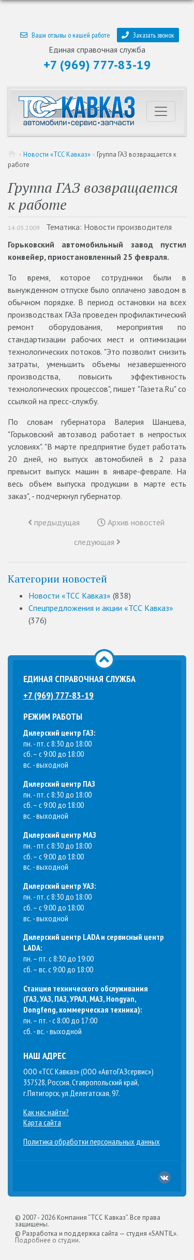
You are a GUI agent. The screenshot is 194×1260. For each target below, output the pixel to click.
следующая (97, 542)
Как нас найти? (46, 1112)
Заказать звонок (148, 35)
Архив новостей (131, 522)
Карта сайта (42, 1122)
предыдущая (54, 522)
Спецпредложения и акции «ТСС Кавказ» (100, 608)
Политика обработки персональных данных (91, 1141)
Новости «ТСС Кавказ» (57, 154)
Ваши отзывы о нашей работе (65, 35)
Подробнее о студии (47, 1240)
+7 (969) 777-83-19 (97, 65)
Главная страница (12, 154)
